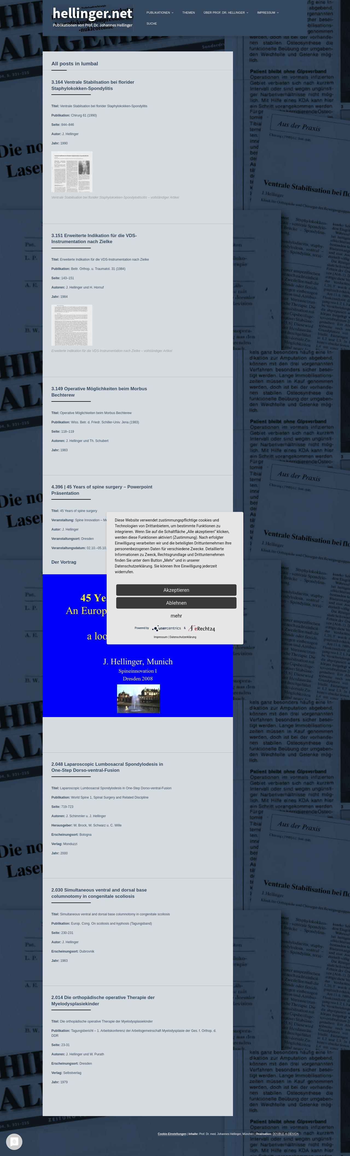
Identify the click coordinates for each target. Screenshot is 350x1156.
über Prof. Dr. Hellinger (224, 12)
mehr (176, 615)
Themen (188, 12)
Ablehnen (176, 602)
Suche (152, 23)
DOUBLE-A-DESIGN (286, 1133)
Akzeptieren (176, 590)
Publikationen (158, 12)
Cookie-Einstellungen (172, 1133)
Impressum (266, 12)
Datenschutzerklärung (183, 636)
